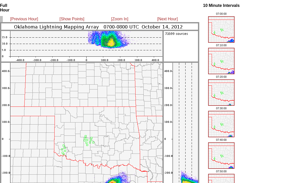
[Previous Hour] (24, 19)
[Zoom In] (119, 19)
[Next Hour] (167, 19)
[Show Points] (71, 19)
